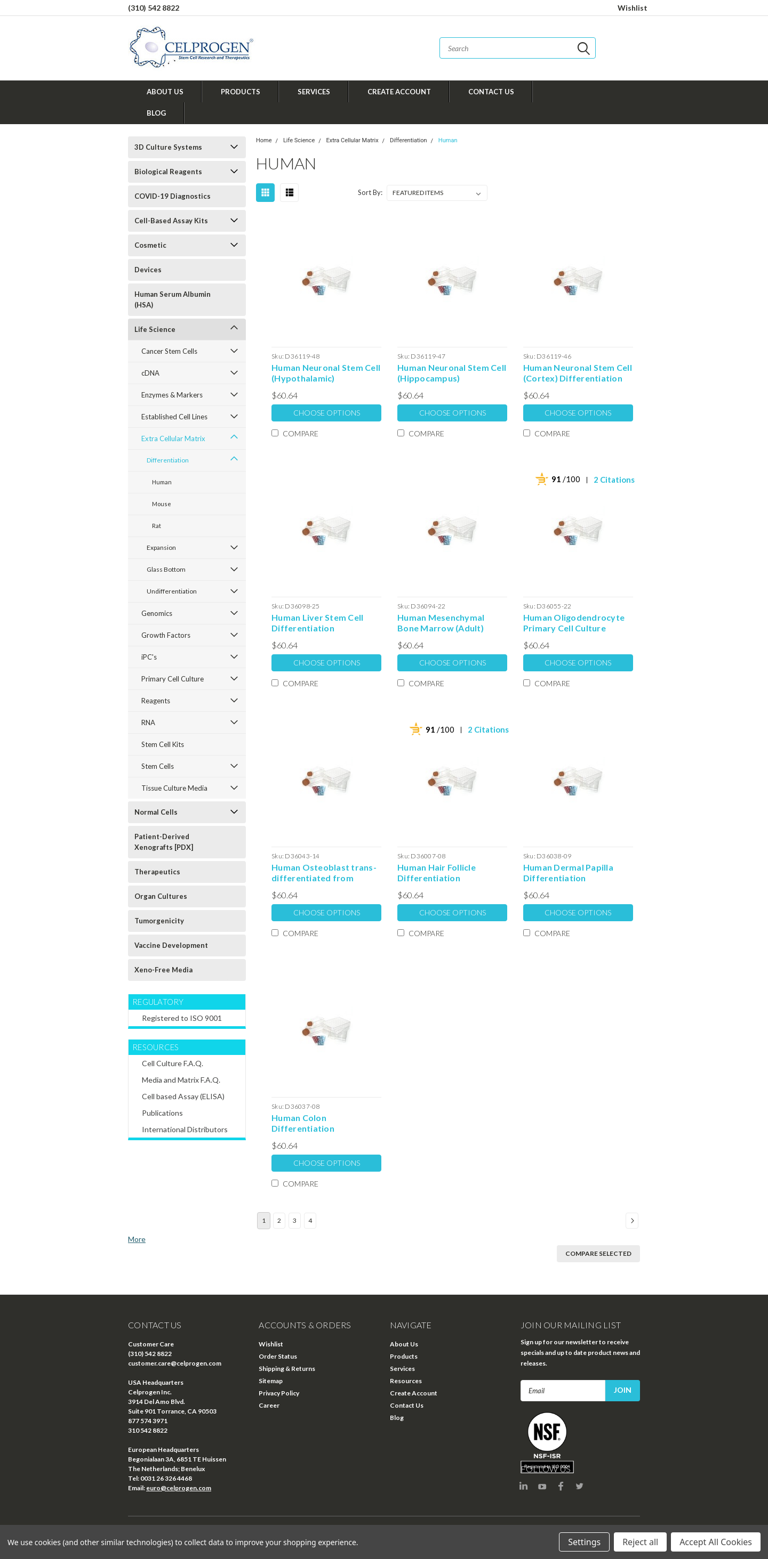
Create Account (399, 91)
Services (314, 91)
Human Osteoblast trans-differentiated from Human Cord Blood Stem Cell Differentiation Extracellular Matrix (324, 872)
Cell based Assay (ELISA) (183, 1096)
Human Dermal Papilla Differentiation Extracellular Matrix (568, 872)
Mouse (161, 503)
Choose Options (326, 412)
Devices (148, 269)
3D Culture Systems (168, 147)
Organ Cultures (160, 896)
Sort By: (370, 192)
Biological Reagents (168, 171)
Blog (156, 113)
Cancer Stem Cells (169, 351)
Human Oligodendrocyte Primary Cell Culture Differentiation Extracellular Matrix (574, 623)
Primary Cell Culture (172, 679)
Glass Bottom (166, 569)
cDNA (150, 373)
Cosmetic (150, 245)
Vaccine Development (171, 945)
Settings (584, 1542)
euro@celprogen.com (178, 1488)
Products (240, 91)
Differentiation (168, 460)
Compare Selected (598, 1253)
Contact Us (491, 91)
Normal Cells (156, 812)
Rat (156, 525)
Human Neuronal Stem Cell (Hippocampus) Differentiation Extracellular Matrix (451, 373)
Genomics (156, 613)
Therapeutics (157, 871)
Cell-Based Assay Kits (171, 220)
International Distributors (185, 1129)
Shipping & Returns (287, 1369)
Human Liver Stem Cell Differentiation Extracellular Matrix (317, 623)
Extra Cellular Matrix (173, 438)
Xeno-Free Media (163, 969)
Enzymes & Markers (172, 395)
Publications (162, 1112)
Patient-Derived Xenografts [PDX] (163, 841)
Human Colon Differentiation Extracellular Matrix (312, 1123)
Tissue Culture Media (174, 788)
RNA (148, 722)
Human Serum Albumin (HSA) (172, 299)
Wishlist (632, 7)
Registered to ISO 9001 (182, 1017)
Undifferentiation (172, 591)
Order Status (278, 1356)
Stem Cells (157, 766)
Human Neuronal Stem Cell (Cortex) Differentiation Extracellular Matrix (577, 373)
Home (264, 140)
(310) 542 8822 (153, 7)
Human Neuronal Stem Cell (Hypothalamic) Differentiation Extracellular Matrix (325, 373)
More (137, 1239)
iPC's (149, 657)
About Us (165, 91)
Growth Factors (165, 635)
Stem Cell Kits (162, 744)
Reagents (155, 700)
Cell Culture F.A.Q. (172, 1063)
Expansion (161, 547)
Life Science (154, 329)
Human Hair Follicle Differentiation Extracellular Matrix (438, 872)
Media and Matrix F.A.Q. (181, 1079)
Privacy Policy (279, 1393)
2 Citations (614, 479)
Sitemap (271, 1381)
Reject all (640, 1542)
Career (269, 1405)
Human (162, 481)
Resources (406, 1381)
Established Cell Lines (174, 416)
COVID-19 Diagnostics (172, 196)
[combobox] (517, 48)
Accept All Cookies (715, 1542)
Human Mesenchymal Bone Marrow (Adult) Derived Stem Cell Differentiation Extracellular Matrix (440, 623)
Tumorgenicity (159, 920)
